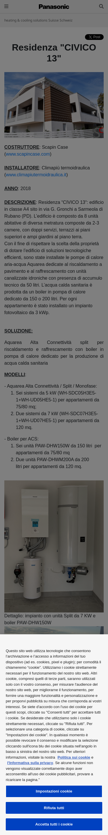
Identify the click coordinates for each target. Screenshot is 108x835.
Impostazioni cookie (54, 791)
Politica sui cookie (74, 757)
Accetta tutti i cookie (54, 824)
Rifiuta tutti (54, 808)
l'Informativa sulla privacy (30, 763)
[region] (54, 734)
